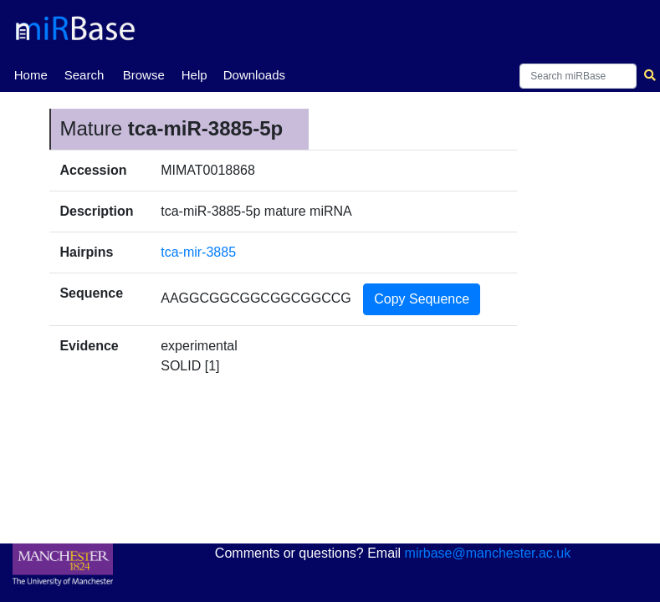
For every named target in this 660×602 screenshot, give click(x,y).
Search (84, 75)
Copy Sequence (421, 299)
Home (31, 73)
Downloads (254, 75)
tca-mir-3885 (198, 252)
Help (194, 75)
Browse (144, 75)
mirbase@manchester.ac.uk (488, 553)
